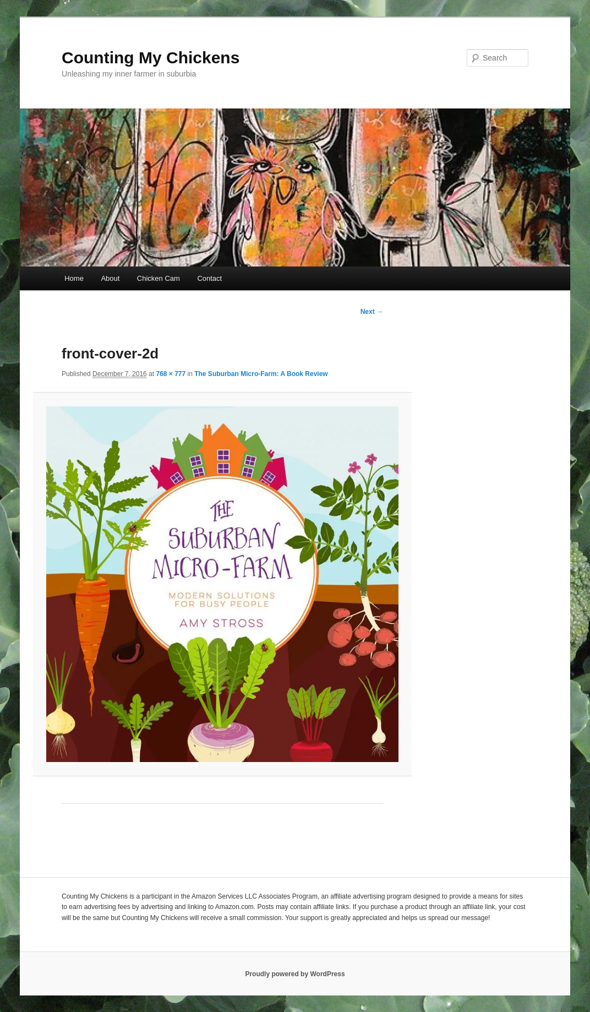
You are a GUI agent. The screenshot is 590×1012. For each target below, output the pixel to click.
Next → (371, 311)
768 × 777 (170, 374)
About (110, 278)
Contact (209, 278)
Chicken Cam (158, 278)
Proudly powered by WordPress (295, 974)
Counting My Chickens (150, 57)
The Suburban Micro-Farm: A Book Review (260, 374)
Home (74, 278)
